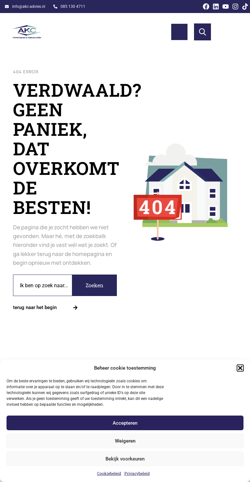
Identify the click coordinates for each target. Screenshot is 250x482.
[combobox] (42, 285)
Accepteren (125, 423)
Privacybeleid (137, 473)
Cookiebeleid (109, 473)
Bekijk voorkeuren (125, 459)
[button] (240, 368)
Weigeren (125, 441)
